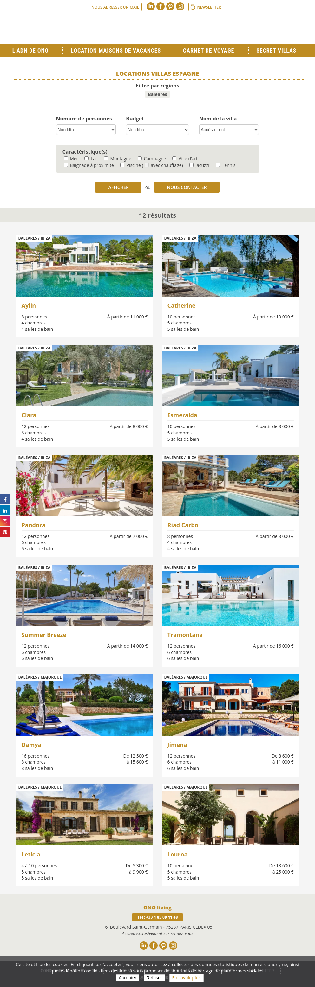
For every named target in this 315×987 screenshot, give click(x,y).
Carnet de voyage (208, 50)
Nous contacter (187, 187)
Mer (71, 159)
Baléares (157, 94)
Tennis (226, 165)
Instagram (180, 6)
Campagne (152, 159)
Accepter (127, 977)
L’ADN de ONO (30, 50)
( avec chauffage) (162, 165)
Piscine (130, 165)
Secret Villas (276, 50)
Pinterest (170, 6)
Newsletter (209, 7)
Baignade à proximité (89, 165)
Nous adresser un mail (115, 7)
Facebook (160, 6)
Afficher (118, 187)
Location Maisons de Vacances (116, 50)
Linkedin (151, 6)
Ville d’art (185, 159)
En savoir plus (186, 978)
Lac (90, 159)
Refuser (154, 977)
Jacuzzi (199, 165)
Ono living (157, 28)
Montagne (117, 159)
